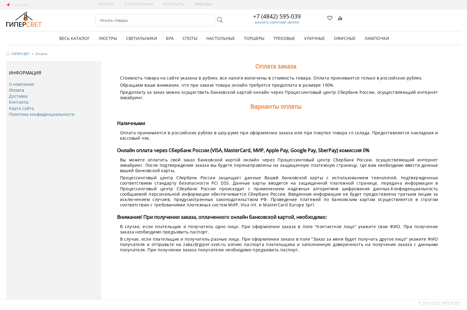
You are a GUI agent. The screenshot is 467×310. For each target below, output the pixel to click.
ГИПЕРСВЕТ (20, 54)
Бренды (203, 4)
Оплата (106, 4)
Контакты (174, 4)
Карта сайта (21, 108)
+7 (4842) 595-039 (277, 16)
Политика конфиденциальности (41, 114)
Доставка (18, 96)
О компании (138, 4)
